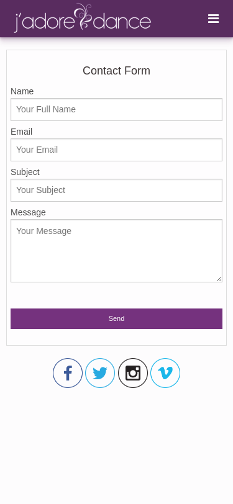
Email (116, 144)
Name (116, 103)
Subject (116, 184)
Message (116, 244)
